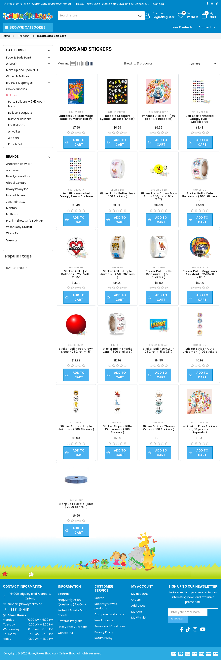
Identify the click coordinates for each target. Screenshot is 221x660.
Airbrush (11, 64)
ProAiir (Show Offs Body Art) (25, 221)
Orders (136, 600)
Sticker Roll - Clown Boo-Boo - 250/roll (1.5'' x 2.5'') (158, 196)
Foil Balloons (16, 125)
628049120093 (16, 268)
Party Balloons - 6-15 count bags (27, 104)
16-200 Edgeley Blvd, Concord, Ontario (30, 596)
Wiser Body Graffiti (19, 227)
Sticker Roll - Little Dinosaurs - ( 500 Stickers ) (158, 274)
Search (99, 598)
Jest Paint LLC (15, 202)
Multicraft (13, 214)
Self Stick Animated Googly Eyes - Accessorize (200, 119)
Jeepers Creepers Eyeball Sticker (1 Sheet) (117, 117)
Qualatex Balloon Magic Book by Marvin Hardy (76, 117)
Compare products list (110, 614)
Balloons (12, 95)
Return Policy (103, 638)
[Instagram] (212, 3)
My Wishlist (138, 618)
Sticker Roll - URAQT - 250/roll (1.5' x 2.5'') (158, 350)
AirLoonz (13, 138)
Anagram (12, 170)
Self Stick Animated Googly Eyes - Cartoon (76, 194)
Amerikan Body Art (19, 164)
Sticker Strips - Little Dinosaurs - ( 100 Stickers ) (117, 429)
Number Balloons (19, 119)
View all (12, 240)
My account (139, 594)
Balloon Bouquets (20, 113)
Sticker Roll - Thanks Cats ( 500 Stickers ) (117, 350)
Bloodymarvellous (18, 176)
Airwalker (14, 132)
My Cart (136, 612)
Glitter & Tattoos (17, 76)
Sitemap (64, 594)
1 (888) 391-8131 (18, 610)
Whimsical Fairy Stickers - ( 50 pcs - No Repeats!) (200, 429)
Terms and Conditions (109, 626)
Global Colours (16, 183)
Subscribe (178, 619)
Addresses (138, 606)
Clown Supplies (16, 89)
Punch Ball (15, 144)
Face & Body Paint (18, 58)
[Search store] (101, 15)
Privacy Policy (103, 632)
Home (6, 36)
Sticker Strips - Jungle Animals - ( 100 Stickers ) (76, 427)
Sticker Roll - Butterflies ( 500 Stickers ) (117, 194)
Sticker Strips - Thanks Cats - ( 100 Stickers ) (158, 427)
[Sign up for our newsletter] (187, 612)
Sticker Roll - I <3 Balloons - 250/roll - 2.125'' (76, 274)
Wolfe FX (12, 233)
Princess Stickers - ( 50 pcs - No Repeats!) (158, 117)
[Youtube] (202, 629)
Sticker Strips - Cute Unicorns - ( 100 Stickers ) (199, 352)
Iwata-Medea (15, 195)
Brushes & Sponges (19, 83)
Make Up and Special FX (22, 70)
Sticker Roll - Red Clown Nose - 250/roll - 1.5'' (76, 350)
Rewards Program (70, 621)
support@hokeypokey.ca (25, 604)
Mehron (11, 208)
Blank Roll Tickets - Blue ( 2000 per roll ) (76, 505)
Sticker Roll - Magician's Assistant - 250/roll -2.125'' (200, 274)
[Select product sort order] (202, 63)
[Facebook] (207, 3)
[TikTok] (217, 3)
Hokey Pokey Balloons (72, 627)
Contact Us (207, 27)
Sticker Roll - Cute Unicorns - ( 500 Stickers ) (200, 196)
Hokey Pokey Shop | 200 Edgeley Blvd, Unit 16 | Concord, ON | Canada (120, 4)
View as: (63, 63)
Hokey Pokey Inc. (17, 189)
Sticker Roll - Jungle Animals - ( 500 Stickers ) (117, 274)
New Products (182, 27)
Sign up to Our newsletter (192, 587)
